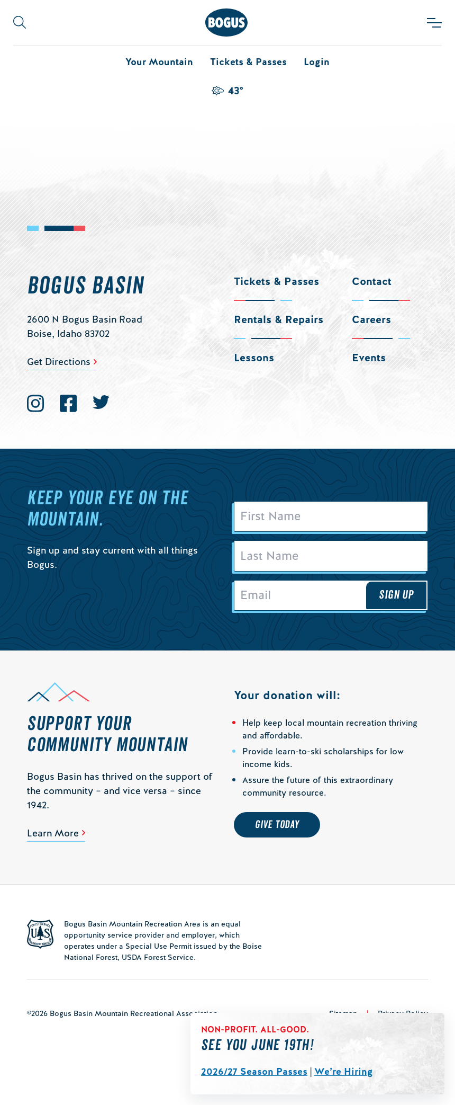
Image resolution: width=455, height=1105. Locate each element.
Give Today (277, 825)
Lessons (254, 357)
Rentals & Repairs (278, 319)
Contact (372, 281)
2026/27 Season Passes (254, 1071)
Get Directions (58, 361)
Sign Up (396, 594)
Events (369, 357)
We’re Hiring (343, 1071)
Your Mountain (159, 62)
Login (317, 62)
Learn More (53, 833)
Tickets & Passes (248, 62)
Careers (371, 319)
